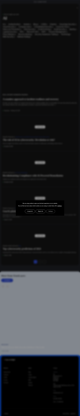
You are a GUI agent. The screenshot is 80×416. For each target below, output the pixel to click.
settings (60, 206)
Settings (51, 211)
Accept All (30, 211)
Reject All (40, 211)
